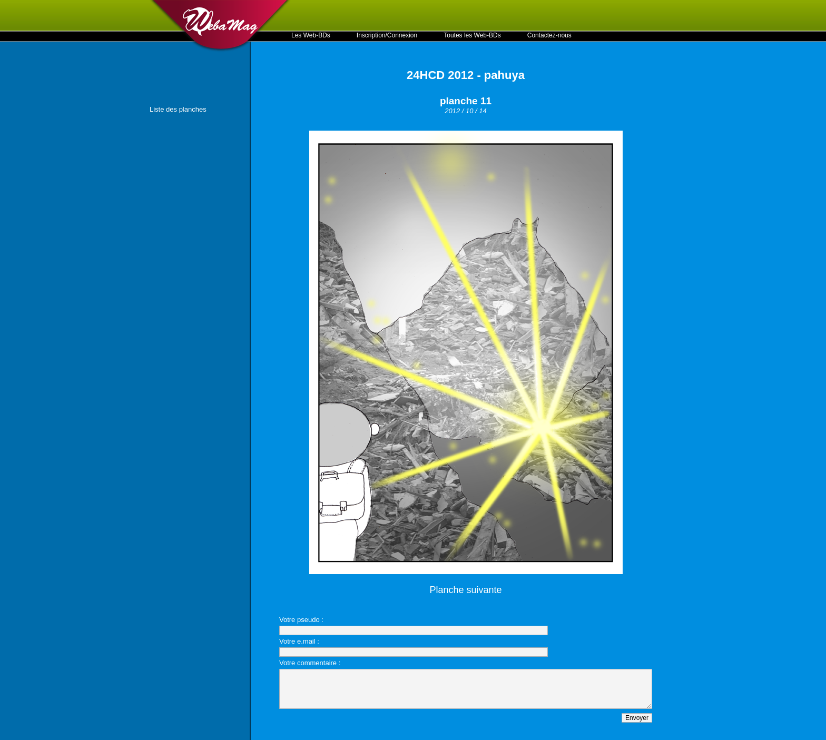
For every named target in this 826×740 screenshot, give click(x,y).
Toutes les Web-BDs (472, 35)
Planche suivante (465, 590)
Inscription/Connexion (387, 35)
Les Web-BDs (310, 35)
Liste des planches (178, 109)
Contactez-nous (549, 35)
